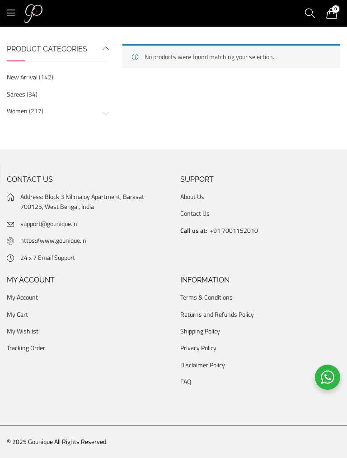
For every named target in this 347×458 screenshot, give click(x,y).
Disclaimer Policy (202, 365)
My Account (22, 297)
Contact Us (195, 213)
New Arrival (22, 77)
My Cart (17, 314)
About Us (192, 196)
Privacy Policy (198, 347)
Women (17, 111)
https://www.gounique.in (53, 240)
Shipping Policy (200, 331)
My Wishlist (22, 331)
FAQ (185, 381)
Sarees (16, 94)
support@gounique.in (48, 223)
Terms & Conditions (206, 297)
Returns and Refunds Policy (217, 314)
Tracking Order (26, 347)
